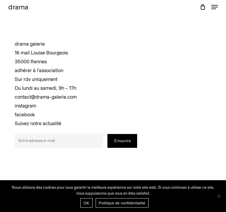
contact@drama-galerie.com (46, 97)
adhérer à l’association (39, 70)
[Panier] (202, 7)
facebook (25, 114)
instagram (25, 106)
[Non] (219, 196)
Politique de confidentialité (122, 203)
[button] (214, 7)
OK (86, 203)
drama (18, 7)
